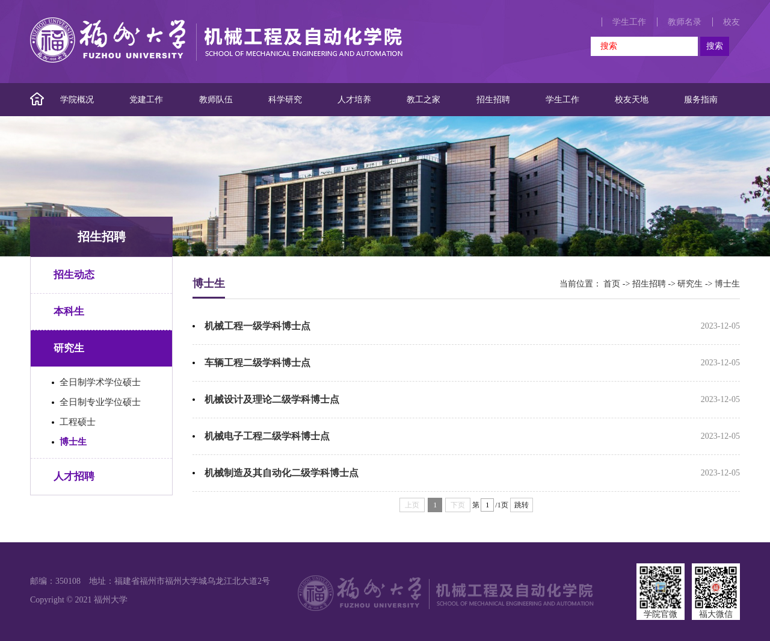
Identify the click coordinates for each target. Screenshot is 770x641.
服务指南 (701, 99)
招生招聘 (493, 99)
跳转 (521, 505)
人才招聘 (74, 476)
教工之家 (423, 99)
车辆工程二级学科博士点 (257, 363)
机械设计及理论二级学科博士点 (272, 399)
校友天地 (631, 99)
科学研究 (285, 99)
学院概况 (77, 99)
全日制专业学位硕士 (100, 402)
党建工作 (146, 99)
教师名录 (684, 21)
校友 (731, 21)
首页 (611, 283)
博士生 (73, 442)
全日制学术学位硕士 (100, 382)
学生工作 (629, 21)
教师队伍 (216, 99)
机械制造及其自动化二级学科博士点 (282, 473)
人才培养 (354, 99)
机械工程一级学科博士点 (257, 326)
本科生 (69, 311)
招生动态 (74, 274)
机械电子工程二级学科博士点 (267, 436)
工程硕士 (78, 422)
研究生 (69, 348)
